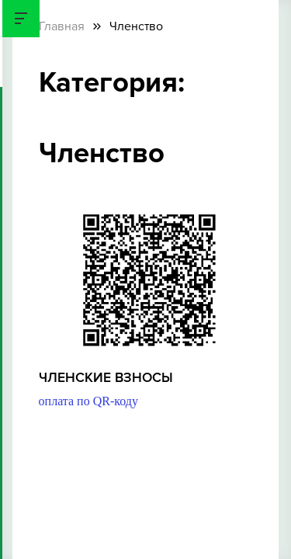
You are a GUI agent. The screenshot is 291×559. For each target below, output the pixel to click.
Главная (62, 26)
